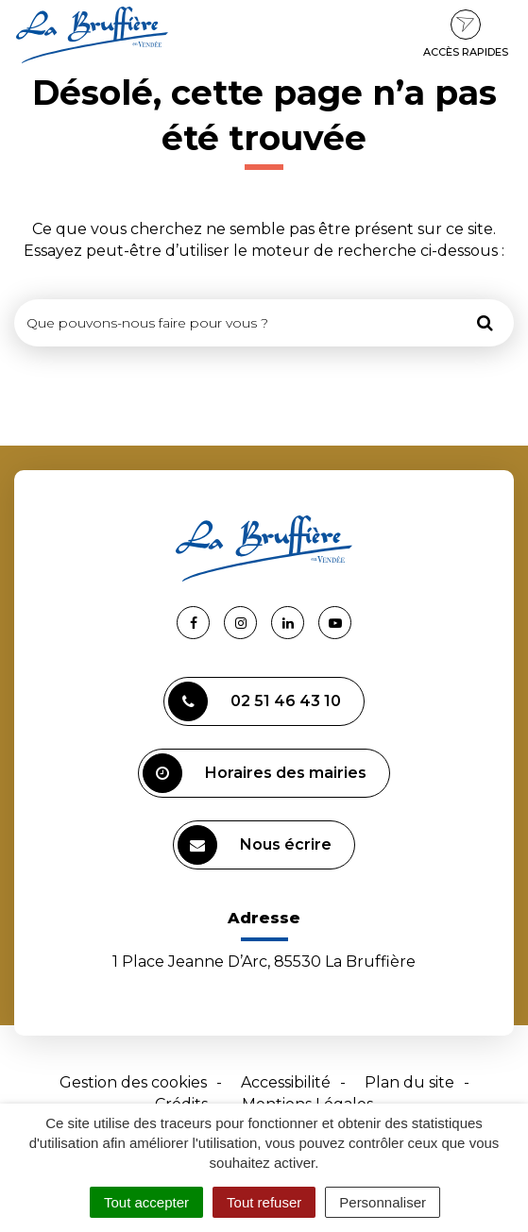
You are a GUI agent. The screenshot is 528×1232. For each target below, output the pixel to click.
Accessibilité (286, 1082)
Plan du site (409, 1082)
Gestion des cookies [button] (133, 1082)
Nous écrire (255, 845)
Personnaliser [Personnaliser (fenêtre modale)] (382, 1202)
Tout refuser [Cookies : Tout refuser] (264, 1202)
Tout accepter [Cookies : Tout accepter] (146, 1202)
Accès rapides (465, 34)
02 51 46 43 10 (254, 701)
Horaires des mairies (254, 773)
